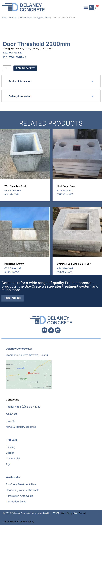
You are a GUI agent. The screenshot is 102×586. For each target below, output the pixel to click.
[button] (85, 7)
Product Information (20, 142)
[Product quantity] (7, 129)
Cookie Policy (27, 582)
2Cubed (81, 574)
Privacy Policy (10, 582)
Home (4, 17)
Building (12, 17)
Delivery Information (20, 157)
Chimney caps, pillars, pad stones (34, 17)
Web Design (67, 574)
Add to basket (25, 129)
